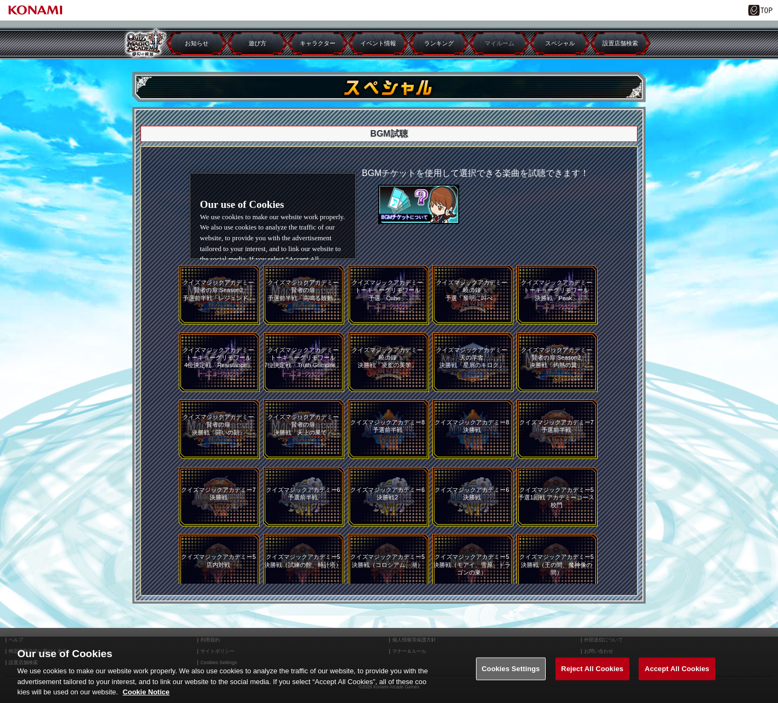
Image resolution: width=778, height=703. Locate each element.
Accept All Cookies (677, 669)
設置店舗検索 (620, 43)
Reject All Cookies (592, 669)
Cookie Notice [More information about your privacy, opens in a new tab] (146, 692)
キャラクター (318, 43)
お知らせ (197, 43)
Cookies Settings (511, 669)
